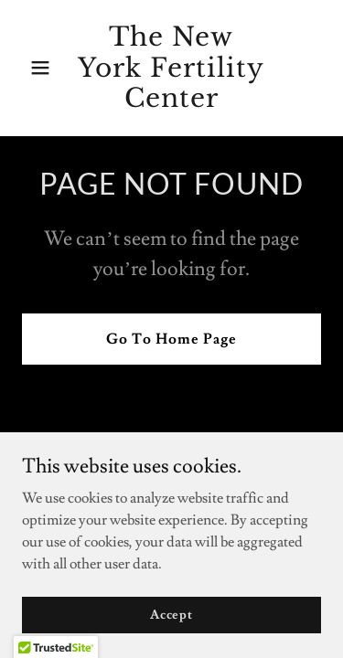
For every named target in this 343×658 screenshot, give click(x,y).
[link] (171, 102)
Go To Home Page (171, 339)
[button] (44, 67)
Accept (171, 627)
